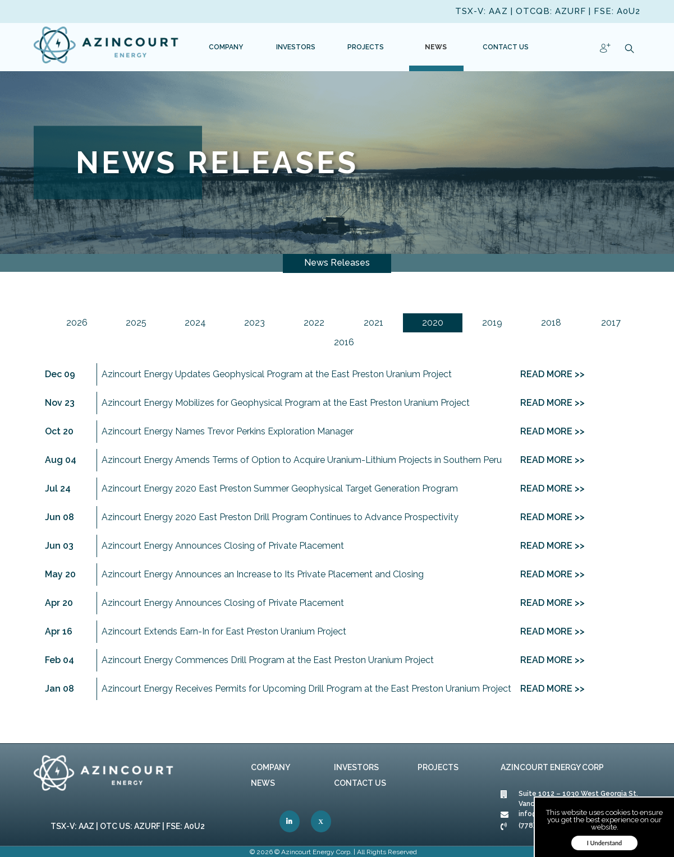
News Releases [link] (337, 262)
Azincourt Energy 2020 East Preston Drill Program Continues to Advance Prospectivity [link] (280, 517)
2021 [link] (373, 322)
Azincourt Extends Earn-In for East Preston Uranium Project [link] (224, 631)
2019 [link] (492, 322)
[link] (107, 47)
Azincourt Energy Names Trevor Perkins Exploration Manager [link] (228, 431)
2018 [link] (551, 322)
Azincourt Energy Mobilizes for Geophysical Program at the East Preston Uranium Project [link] (286, 402)
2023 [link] (254, 322)
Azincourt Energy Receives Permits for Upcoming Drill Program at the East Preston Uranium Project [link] (306, 688)
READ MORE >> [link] (552, 374)
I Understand (604, 842)
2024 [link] (195, 322)
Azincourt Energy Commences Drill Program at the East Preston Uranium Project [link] (268, 660)
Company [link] (270, 767)
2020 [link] (432, 322)
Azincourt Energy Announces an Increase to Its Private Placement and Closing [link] (263, 574)
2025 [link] (136, 322)
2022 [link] (314, 322)
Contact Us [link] (360, 783)
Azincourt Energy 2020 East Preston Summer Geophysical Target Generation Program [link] (280, 488)
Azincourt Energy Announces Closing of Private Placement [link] (223, 545)
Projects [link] (438, 767)
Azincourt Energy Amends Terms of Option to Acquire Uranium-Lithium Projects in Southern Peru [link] (302, 460)
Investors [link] (356, 767)
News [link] (263, 783)
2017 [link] (611, 322)
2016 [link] (344, 342)
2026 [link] (77, 322)
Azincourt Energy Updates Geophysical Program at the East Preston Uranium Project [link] (277, 374)
